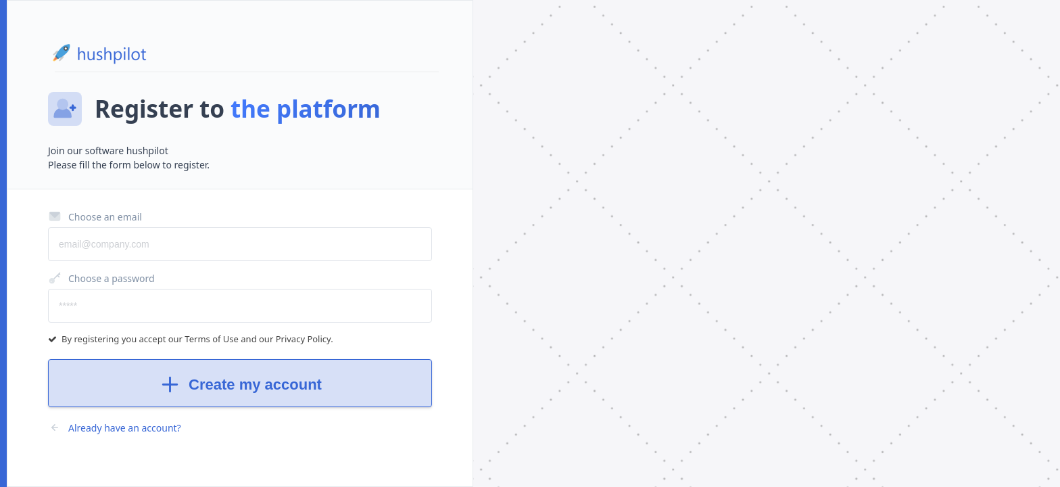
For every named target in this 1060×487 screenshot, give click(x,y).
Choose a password (101, 278)
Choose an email (95, 216)
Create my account (240, 384)
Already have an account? (114, 427)
